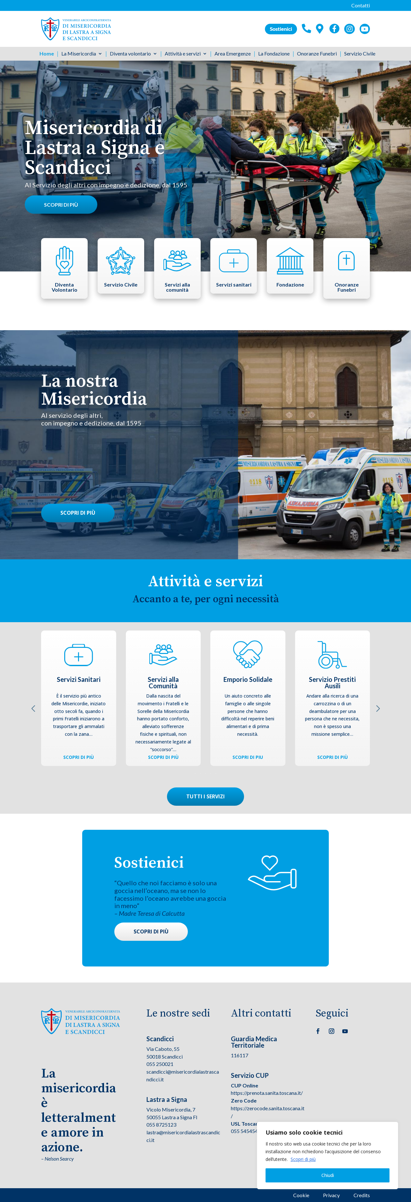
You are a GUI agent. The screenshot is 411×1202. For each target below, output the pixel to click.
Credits (362, 1195)
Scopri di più (303, 1159)
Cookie (301, 1195)
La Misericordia (78, 53)
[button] (205, 773)
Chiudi (327, 1175)
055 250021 (159, 1064)
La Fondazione (274, 53)
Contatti (360, 5)
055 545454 (244, 1131)
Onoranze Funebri (317, 53)
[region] (327, 1155)
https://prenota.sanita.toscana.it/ (267, 1093)
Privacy (331, 1195)
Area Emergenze (232, 53)
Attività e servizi (183, 53)
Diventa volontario (130, 53)
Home (46, 53)
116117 (239, 1055)
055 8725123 (161, 1124)
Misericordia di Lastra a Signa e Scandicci (95, 150)
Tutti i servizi (205, 796)
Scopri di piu (247, 757)
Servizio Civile (359, 53)
